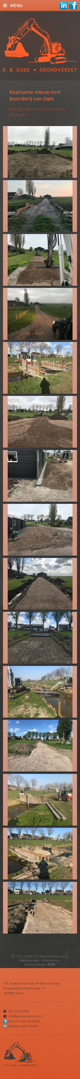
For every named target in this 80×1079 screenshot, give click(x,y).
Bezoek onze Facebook (24, 1021)
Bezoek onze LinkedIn (23, 1026)
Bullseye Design (35, 964)
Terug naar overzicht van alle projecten (37, 111)
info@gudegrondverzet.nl (26, 1016)
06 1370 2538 (19, 1011)
